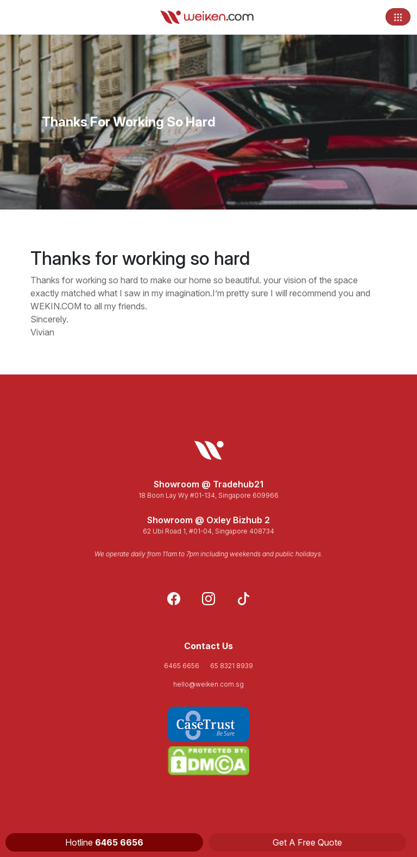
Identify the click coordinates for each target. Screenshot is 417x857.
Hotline (104, 842)
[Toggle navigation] (398, 17)
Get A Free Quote (307, 842)
